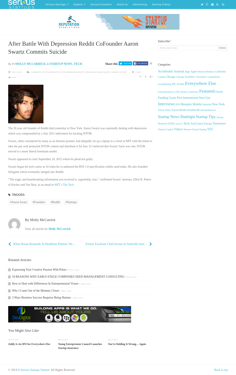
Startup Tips (206, 116)
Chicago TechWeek (185, 77)
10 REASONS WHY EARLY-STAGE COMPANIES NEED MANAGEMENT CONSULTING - (72, 276)
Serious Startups (56, 4)
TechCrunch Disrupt (201, 123)
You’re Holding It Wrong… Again (127, 344)
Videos (178, 129)
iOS (178, 104)
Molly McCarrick (29, 64)
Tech (78, 64)
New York (218, 104)
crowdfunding (164, 84)
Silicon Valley (164, 110)
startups (72, 202)
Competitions (213, 77)
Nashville (206, 104)
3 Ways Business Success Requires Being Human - (45, 297)
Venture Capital (165, 129)
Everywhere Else (200, 83)
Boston (201, 71)
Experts (78, 4)
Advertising (140, 4)
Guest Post (175, 97)
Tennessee (219, 123)
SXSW (171, 123)
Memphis (186, 104)
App (187, 71)
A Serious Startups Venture (33, 370)
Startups (187, 116)
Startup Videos (161, 4)
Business (210, 71)
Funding (163, 97)
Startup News (60, 64)
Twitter (127, 63)
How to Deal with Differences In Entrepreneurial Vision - (49, 283)
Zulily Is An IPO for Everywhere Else (29, 344)
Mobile (197, 104)
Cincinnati (200, 76)
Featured (206, 91)
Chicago (170, 76)
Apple (193, 71)
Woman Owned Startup (194, 129)
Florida (219, 91)
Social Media (179, 109)
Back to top (221, 370)
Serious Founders (101, 4)
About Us (122, 4)
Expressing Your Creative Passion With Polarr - (43, 269)
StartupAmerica (208, 110)
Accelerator (165, 71)
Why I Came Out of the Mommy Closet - (39, 290)
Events (180, 84)
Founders (39, 202)
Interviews (166, 104)
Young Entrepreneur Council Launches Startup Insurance (80, 346)
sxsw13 (179, 123)
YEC (210, 129)
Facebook (142, 63)
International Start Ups (196, 97)
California (220, 71)
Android (179, 71)
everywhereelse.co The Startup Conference (178, 91)
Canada (161, 77)
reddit (56, 202)
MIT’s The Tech (64, 184)
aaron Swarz (19, 202)
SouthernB (193, 109)
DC (174, 84)
